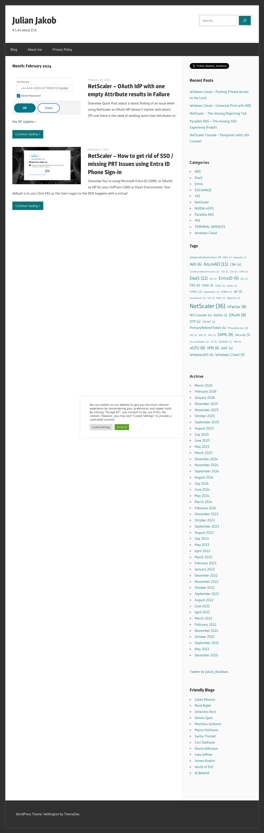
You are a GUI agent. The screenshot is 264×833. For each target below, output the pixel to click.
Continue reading (26, 134)
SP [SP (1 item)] (214, 342)
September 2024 (207, 471)
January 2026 (205, 397)
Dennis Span (204, 718)
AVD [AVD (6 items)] (196, 264)
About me (35, 49)
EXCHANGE (203, 190)
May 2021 (202, 649)
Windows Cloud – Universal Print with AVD (220, 105)
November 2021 (206, 630)
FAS (197, 196)
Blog (14, 49)
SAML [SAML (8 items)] (225, 334)
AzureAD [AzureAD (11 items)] (216, 264)
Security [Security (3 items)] (242, 335)
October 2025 (205, 416)
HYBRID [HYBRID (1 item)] (226, 292)
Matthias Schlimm (208, 724)
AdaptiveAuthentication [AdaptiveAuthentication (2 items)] (205, 257)
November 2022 (206, 581)
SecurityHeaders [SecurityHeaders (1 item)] (199, 342)
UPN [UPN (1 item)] (237, 342)
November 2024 (206, 465)
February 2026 (206, 391)
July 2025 (202, 434)
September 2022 (207, 593)
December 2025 (206, 403)
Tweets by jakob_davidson (209, 671)
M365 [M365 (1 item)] (220, 298)
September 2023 (207, 526)
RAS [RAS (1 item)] (202, 335)
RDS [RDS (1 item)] (212, 335)
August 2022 (204, 600)
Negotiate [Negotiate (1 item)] (233, 298)
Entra (199, 184)
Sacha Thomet (205, 736)
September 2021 (207, 643)
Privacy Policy (62, 49)
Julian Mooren (205, 699)
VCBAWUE (202, 773)
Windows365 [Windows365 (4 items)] (201, 355)
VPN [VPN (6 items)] (213, 348)
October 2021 (205, 636)
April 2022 (202, 612)
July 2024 (202, 483)
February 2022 (205, 624)
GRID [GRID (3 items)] (207, 285)
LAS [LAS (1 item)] (210, 298)
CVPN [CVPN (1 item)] (243, 272)
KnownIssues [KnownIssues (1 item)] (198, 298)
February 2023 (205, 563)
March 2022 (203, 618)
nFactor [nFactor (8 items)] (236, 306)
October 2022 (205, 587)
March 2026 (203, 385)
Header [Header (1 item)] (232, 286)
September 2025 (207, 422)
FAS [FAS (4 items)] (195, 285)
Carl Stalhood (205, 742)
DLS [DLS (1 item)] (213, 279)
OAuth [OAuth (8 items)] (237, 314)
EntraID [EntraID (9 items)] (229, 278)
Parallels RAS (204, 214)
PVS (197, 220)
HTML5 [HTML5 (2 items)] (196, 291)
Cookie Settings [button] (101, 427)
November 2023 (206, 514)
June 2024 (202, 489)
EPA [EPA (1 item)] (244, 279)
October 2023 (205, 520)
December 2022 (206, 575)
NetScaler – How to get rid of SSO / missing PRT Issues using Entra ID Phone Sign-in (130, 163)
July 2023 (202, 538)
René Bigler (203, 705)
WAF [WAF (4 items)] (227, 348)
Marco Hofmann (206, 730)
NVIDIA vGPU (204, 208)
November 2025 (206, 410)
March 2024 (203, 502)
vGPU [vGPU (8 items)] (197, 347)
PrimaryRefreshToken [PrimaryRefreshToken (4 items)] (208, 328)
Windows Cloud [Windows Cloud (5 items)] (230, 355)
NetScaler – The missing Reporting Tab (218, 113)
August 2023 (204, 532)
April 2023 (202, 551)
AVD (198, 171)
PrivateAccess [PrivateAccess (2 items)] (238, 328)
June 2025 (202, 440)
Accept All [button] (122, 427)
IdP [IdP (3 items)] (238, 291)
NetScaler (202, 202)
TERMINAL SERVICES (210, 226)
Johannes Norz (205, 711)
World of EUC (204, 767)
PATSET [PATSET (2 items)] (209, 321)
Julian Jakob (34, 20)
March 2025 (203, 453)
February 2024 (205, 508)
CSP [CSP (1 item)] (233, 272)
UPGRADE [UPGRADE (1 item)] (225, 342)
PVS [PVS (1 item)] (193, 335)
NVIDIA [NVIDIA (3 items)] (220, 315)
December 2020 (206, 655)
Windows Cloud (206, 233)
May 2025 (202, 446)
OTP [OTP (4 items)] (195, 322)
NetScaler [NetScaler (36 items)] (207, 306)
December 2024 (206, 459)
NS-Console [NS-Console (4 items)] (201, 315)
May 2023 (202, 544)
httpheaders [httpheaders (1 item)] (211, 292)
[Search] (245, 20)
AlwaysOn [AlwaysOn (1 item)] (239, 258)
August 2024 (204, 477)
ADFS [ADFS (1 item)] (227, 258)
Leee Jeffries (203, 754)
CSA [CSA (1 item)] (224, 272)
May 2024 (202, 495)
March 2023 (203, 557)
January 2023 (205, 569)
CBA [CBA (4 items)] (235, 264)
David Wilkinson (206, 748)
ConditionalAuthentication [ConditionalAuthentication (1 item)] (204, 272)
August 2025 (204, 428)
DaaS (199, 177)
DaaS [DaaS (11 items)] (199, 278)
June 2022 (202, 606)
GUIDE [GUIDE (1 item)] (220, 286)
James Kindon (205, 760)
